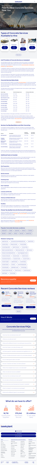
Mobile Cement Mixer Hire (20, 250)
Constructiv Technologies (3, 452)
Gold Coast (21, 233)
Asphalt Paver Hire (5, 241)
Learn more (33, 318)
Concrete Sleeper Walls (6, 247)
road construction (25, 64)
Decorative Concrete (16, 258)
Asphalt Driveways (14, 261)
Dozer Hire (12, 448)
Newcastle (4, 233)
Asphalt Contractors (16, 247)
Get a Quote (17, 221)
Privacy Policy (7, 462)
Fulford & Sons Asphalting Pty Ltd (20, 293)
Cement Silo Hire (30, 241)
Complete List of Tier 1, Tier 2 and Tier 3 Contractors (32, 448)
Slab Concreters (29, 250)
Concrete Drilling (25, 247)
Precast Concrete (18, 270)
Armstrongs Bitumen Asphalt (33, 293)
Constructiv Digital (4, 450)
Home (3, 5)
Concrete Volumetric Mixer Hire (7, 270)
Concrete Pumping (14, 445)
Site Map (33, 462)
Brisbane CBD (4, 230)
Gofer (2, 454)
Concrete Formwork (5, 264)
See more (18, 122)
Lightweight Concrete (14, 267)
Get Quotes (4, 48)
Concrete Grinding (23, 244)
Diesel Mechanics (22, 451)
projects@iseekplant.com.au (20, 220)
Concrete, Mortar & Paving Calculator (32, 457)
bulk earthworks (10, 66)
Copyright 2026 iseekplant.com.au (15, 462)
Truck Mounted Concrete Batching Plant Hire (18, 241)
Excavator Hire (13, 449)
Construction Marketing (31, 451)
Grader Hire (13, 452)
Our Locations (3, 447)
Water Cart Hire (13, 451)
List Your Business (18, 436)
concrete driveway (22, 82)
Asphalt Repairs (4, 273)
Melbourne (24, 230)
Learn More (33, 280)
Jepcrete (7, 292)
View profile (6, 305)
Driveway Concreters (13, 244)
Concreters (13, 264)
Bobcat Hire (13, 441)
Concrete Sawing (23, 261)
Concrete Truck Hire (26, 258)
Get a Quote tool (18, 118)
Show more (18, 54)
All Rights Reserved (26, 462)
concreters (15, 213)
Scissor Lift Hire (23, 455)
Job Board (30, 441)
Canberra (9, 233)
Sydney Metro (17, 230)
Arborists (22, 447)
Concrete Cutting (5, 244)
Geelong (15, 233)
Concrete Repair (12, 273)
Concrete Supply (24, 267)
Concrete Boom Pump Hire (6, 258)
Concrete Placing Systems (22, 264)
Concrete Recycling (5, 267)
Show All (18, 311)
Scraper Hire (23, 444)
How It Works (3, 444)
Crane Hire (12, 446)
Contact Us (3, 457)
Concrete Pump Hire (26, 270)
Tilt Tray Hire (13, 454)
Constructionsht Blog (32, 455)
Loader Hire (22, 441)
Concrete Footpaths (5, 261)
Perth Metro (30, 230)
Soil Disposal (23, 456)
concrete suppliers (23, 213)
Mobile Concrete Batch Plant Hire (7, 250)
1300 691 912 (31, 220)
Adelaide (10, 230)
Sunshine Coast (28, 233)
